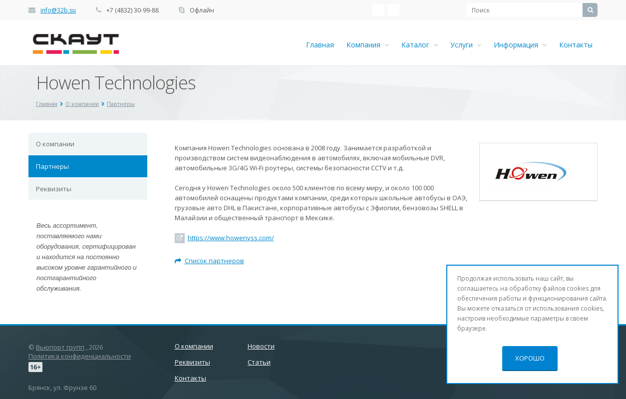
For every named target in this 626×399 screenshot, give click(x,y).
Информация (520, 44)
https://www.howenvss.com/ (231, 237)
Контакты (576, 44)
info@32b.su (58, 10)
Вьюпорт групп (60, 347)
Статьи (259, 362)
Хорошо (530, 358)
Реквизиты (53, 188)
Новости (261, 346)
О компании (55, 143)
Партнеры (52, 166)
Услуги (465, 44)
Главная (320, 44)
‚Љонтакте (378, 10)
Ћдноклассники (393, 10)
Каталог (419, 44)
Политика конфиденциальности (79, 356)
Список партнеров (209, 260)
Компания (367, 44)
